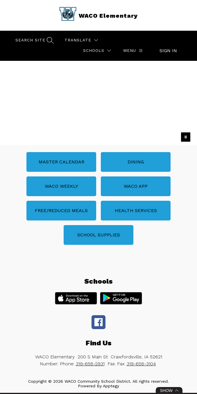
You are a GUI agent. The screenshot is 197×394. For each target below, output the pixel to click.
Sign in (168, 50)
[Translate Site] (81, 40)
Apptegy (111, 386)
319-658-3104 (141, 363)
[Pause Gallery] (185, 137)
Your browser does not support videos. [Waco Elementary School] (98, 103)
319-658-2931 (90, 363)
